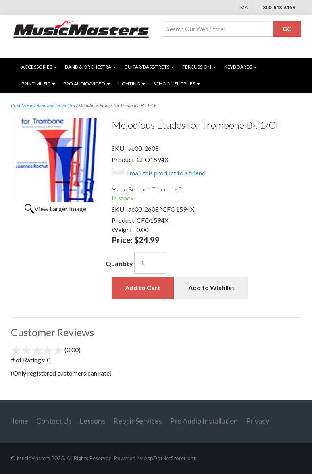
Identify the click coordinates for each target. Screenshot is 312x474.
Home (18, 420)
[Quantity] (150, 263)
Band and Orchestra (55, 105)
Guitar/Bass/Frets (149, 67)
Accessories (39, 67)
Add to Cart (142, 287)
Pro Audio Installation (204, 420)
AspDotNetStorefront (170, 458)
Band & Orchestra (90, 67)
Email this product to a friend (166, 173)
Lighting (131, 84)
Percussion (199, 67)
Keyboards (240, 67)
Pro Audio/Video (86, 84)
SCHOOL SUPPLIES (176, 84)
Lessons (92, 420)
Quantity (119, 263)
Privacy (257, 420)
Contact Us (53, 420)
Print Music (38, 84)
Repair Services (137, 420)
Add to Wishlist (211, 287)
